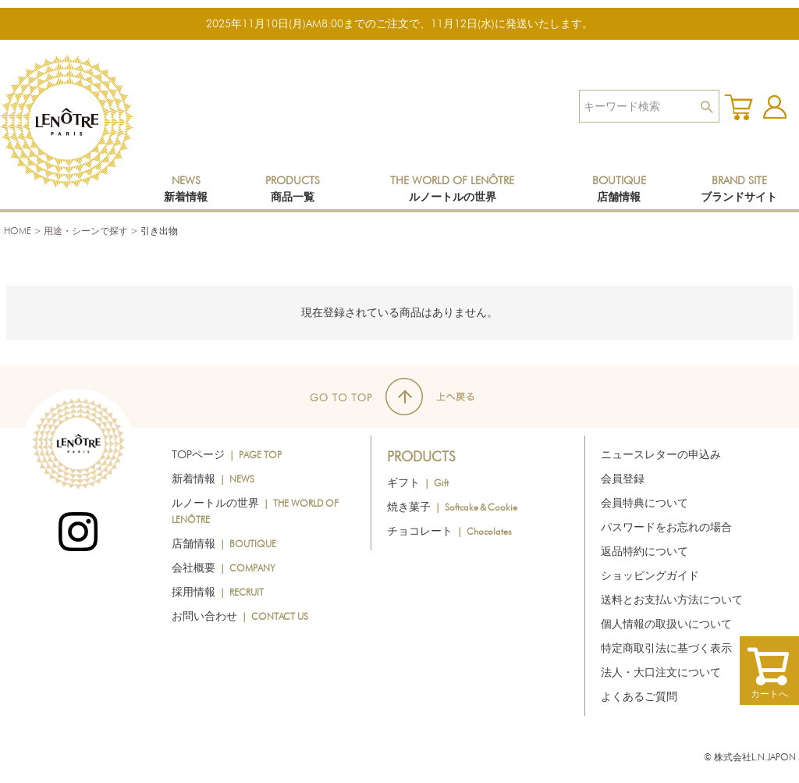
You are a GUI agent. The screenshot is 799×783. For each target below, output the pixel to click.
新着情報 (213, 478)
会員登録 (623, 478)
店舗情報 (224, 543)
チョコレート (449, 531)
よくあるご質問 (639, 696)
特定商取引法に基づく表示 (666, 648)
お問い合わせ (240, 616)
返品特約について (644, 551)
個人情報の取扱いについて (666, 624)
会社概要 (223, 567)
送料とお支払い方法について (672, 599)
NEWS (186, 188)
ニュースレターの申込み (661, 454)
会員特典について (644, 502)
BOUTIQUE (619, 188)
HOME (17, 231)
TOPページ (227, 454)
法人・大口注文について (661, 672)
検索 (706, 106)
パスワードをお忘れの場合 (666, 527)
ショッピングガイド (650, 575)
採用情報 (218, 591)
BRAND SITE (739, 188)
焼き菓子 (452, 506)
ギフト (418, 482)
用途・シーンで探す (86, 231)
